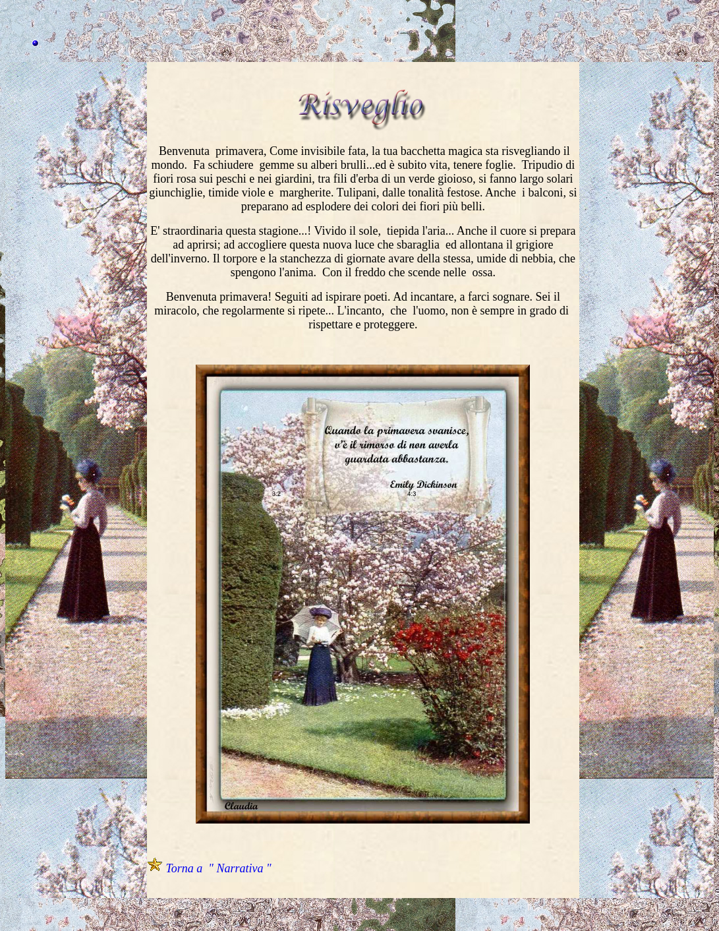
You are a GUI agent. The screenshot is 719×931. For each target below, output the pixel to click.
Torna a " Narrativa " (219, 868)
